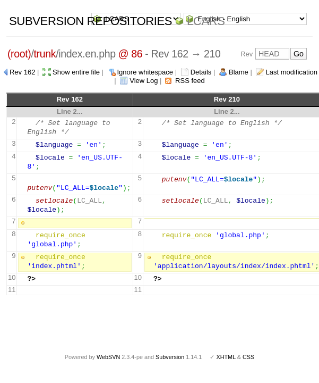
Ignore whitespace (145, 72)
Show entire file (76, 72)
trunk (45, 54)
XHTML (225, 357)
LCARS (206, 21)
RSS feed (190, 81)
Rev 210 (227, 99)
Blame (238, 72)
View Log (144, 81)
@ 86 (130, 54)
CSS (248, 357)
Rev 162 (22, 72)
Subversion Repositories (90, 21)
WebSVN (108, 357)
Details (201, 72)
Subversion (170, 357)
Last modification (291, 72)
